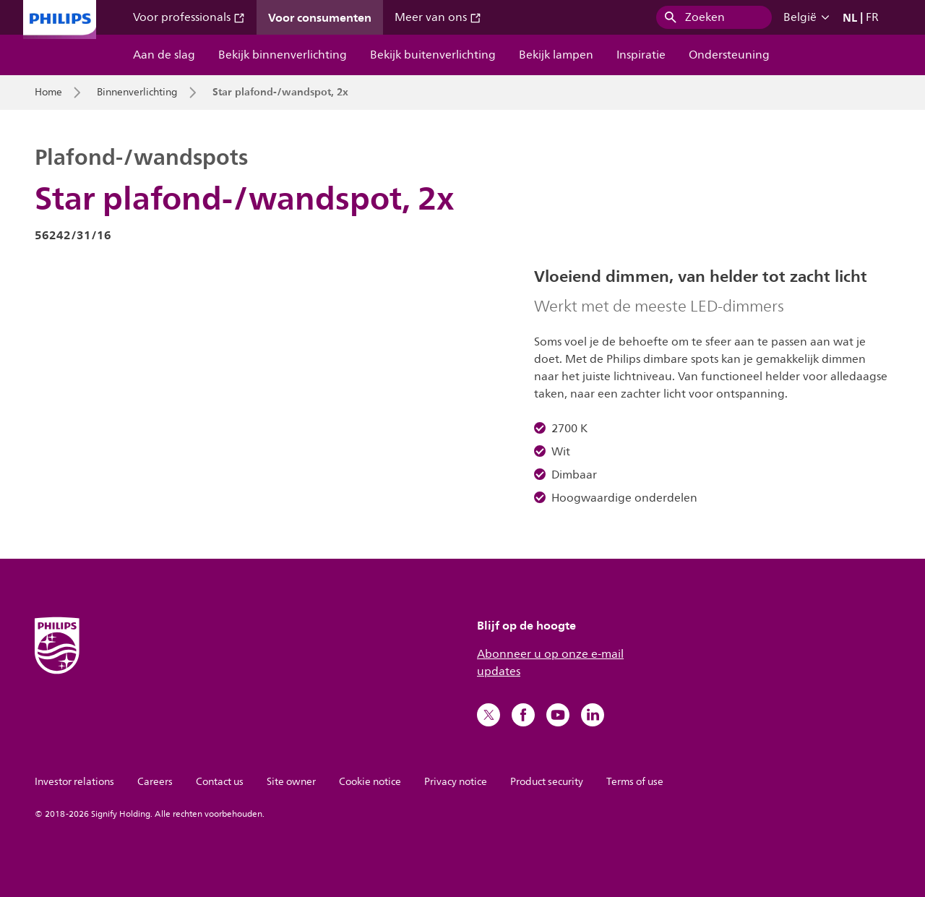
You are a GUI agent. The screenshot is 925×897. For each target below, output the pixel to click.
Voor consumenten (319, 17)
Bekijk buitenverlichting (433, 55)
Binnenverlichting (137, 92)
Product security (546, 781)
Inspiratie (641, 55)
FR (872, 17)
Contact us (220, 781)
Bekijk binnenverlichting (282, 55)
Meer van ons (438, 17)
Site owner (291, 781)
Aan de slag (164, 55)
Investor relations (74, 781)
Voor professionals (189, 17)
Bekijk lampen (556, 55)
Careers (155, 781)
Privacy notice (455, 781)
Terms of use (634, 781)
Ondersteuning (729, 55)
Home (48, 92)
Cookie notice (370, 781)
